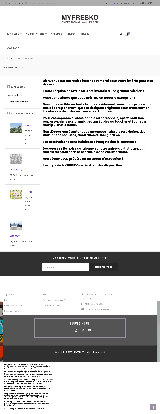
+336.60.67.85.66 (92, 304)
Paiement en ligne (14, 305)
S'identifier (112, 3)
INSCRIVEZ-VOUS (103, 267)
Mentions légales (13, 311)
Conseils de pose (52, 305)
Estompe (15, 235)
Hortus (28, 191)
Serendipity (16, 169)
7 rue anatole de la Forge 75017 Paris (97, 296)
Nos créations (15, 95)
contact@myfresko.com (42, 3)
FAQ (45, 294)
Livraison (8, 300)
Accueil (8, 58)
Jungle (28, 125)
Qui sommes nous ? (54, 300)
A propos (9, 294)
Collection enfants (18, 101)
